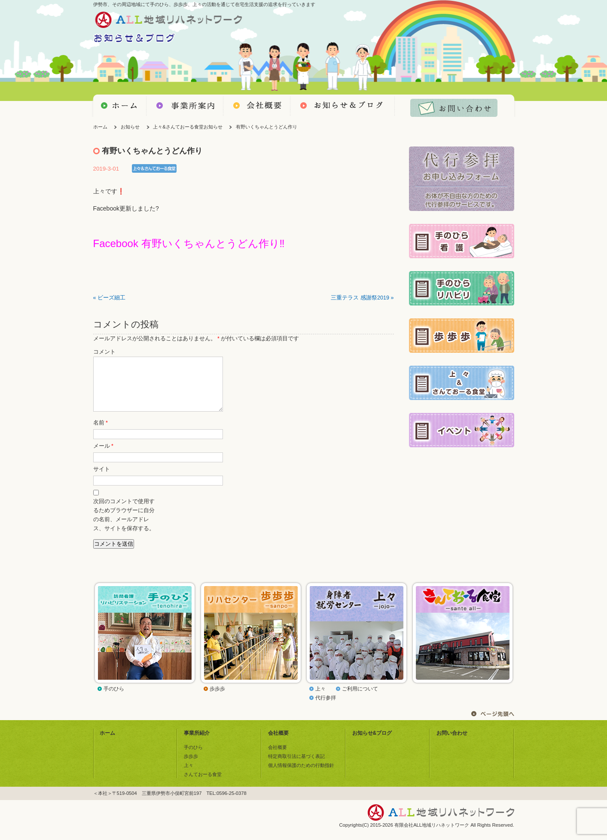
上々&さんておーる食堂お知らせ (187, 126)
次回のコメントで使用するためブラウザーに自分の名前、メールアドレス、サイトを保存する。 (124, 525)
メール (103, 456)
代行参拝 (325, 708)
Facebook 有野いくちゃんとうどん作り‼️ (189, 243)
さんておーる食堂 (203, 784)
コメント (104, 352)
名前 (100, 433)
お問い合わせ (451, 743)
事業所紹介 (197, 743)
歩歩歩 (217, 699)
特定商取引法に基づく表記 (296, 766)
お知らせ (130, 126)
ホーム (100, 126)
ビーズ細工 (111, 298)
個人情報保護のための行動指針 (301, 775)
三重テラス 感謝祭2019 (360, 298)
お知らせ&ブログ (372, 743)
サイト (101, 480)
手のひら (114, 699)
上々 (320, 699)
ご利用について (360, 699)
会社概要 (278, 743)
